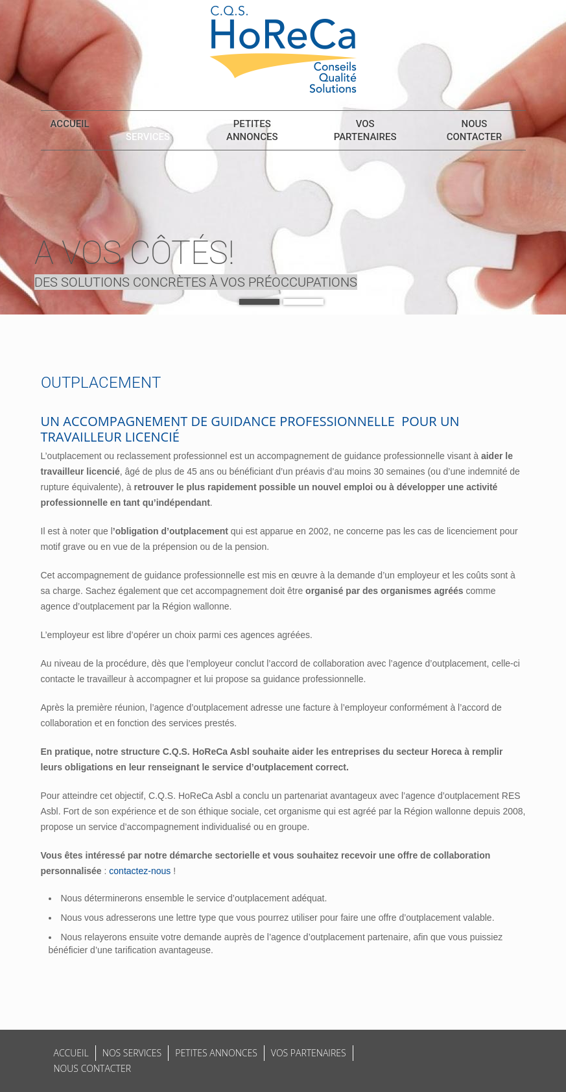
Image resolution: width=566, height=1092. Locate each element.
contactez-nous (140, 871)
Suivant (546, 167)
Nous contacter (474, 130)
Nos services (148, 130)
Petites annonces (252, 130)
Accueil (70, 124)
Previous (19, 167)
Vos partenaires (365, 130)
